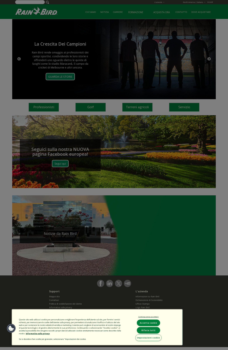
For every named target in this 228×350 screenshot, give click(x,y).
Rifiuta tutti (148, 330)
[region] (97, 327)
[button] (11, 328)
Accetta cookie (148, 322)
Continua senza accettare (148, 317)
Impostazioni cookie (148, 337)
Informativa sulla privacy (38, 333)
